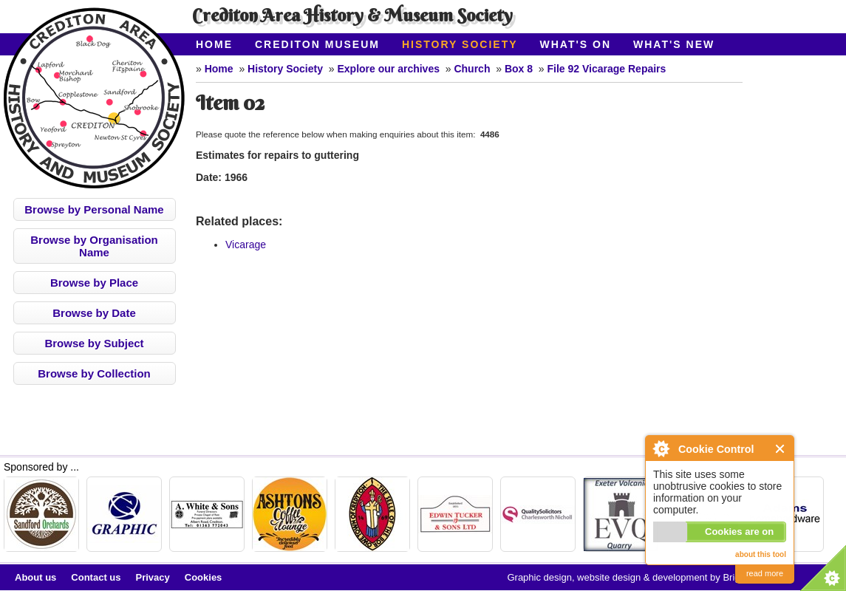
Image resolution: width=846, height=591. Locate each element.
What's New (673, 44)
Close (780, 449)
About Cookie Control (660, 448)
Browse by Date (94, 313)
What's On (576, 44)
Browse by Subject (93, 343)
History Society (460, 44)
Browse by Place (94, 282)
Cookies (203, 577)
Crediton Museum (317, 44)
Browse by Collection (94, 373)
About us (35, 577)
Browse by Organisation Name (94, 246)
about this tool (760, 554)
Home (214, 44)
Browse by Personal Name (93, 209)
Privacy (153, 577)
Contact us (95, 577)
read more (764, 573)
